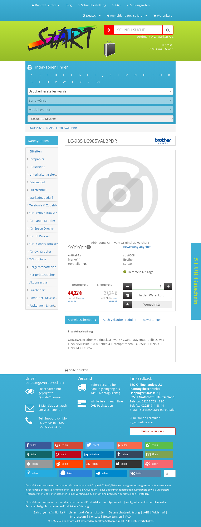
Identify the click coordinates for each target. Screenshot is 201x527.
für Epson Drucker (42, 228)
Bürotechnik (37, 190)
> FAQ (116, 5)
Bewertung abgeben (137, 247)
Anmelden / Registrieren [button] (127, 15)
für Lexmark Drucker (43, 244)
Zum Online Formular (145, 418)
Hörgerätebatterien (42, 267)
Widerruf (158, 512)
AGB (146, 512)
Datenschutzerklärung (124, 512)
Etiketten (35, 151)
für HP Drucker (39, 236)
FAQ (128, 516)
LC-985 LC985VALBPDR (61, 128)
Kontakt (94, 516)
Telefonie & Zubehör (43, 205)
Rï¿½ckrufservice (141, 422)
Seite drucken (76, 370)
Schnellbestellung (92, 5)
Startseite (35, 128)
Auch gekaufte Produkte (119, 320)
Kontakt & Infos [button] (45, 5)
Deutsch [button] (91, 15)
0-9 (98, 82)
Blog (69, 5)
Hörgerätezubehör (42, 275)
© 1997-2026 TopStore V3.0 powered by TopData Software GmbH (86, 520)
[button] (38, 445)
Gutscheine (37, 167)
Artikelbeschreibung (82, 320)
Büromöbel (37, 182)
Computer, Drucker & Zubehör (50, 298)
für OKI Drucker (40, 252)
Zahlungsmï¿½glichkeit (49, 512)
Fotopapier (36, 159)
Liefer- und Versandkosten (87, 512)
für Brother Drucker (43, 213)
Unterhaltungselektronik (46, 174)
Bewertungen (152, 320)
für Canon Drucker (42, 221)
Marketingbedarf (41, 198)
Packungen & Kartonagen (47, 305)
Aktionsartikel (38, 282)
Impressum (78, 516)
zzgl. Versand (76, 299)
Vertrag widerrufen (152, 431)
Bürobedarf (37, 290)
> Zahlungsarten (138, 5)
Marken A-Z (165, 37)
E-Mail (43, 405)
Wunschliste (152, 304)
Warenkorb (162, 15)
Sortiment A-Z (146, 37)
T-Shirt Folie (37, 259)
